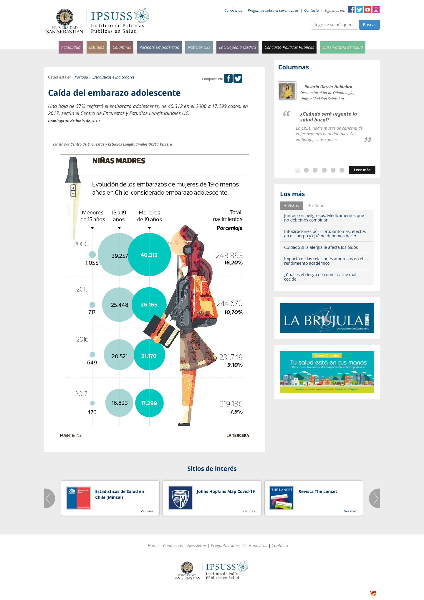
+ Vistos (291, 205)
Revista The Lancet (318, 491)
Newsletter (196, 545)
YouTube (367, 9)
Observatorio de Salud (342, 47)
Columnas (121, 47)
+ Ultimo (316, 205)
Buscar (369, 24)
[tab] (291, 205)
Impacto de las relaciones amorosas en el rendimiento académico (323, 261)
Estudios (96, 47)
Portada (81, 77)
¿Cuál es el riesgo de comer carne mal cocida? (320, 277)
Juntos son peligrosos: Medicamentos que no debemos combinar (324, 218)
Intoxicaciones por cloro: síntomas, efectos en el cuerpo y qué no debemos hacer (325, 234)
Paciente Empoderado (159, 47)
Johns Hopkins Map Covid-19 (226, 491)
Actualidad (70, 47)
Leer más (362, 169)
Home (153, 545)
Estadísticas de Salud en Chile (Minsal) (119, 494)
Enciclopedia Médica (237, 47)
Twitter (359, 9)
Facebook (351, 9)
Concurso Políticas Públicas (289, 47)
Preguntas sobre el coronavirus (273, 10)
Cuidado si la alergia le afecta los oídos (321, 247)
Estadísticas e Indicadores (113, 77)
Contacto (311, 10)
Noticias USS (199, 47)
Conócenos (233, 10)
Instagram (376, 9)
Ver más (147, 511)
